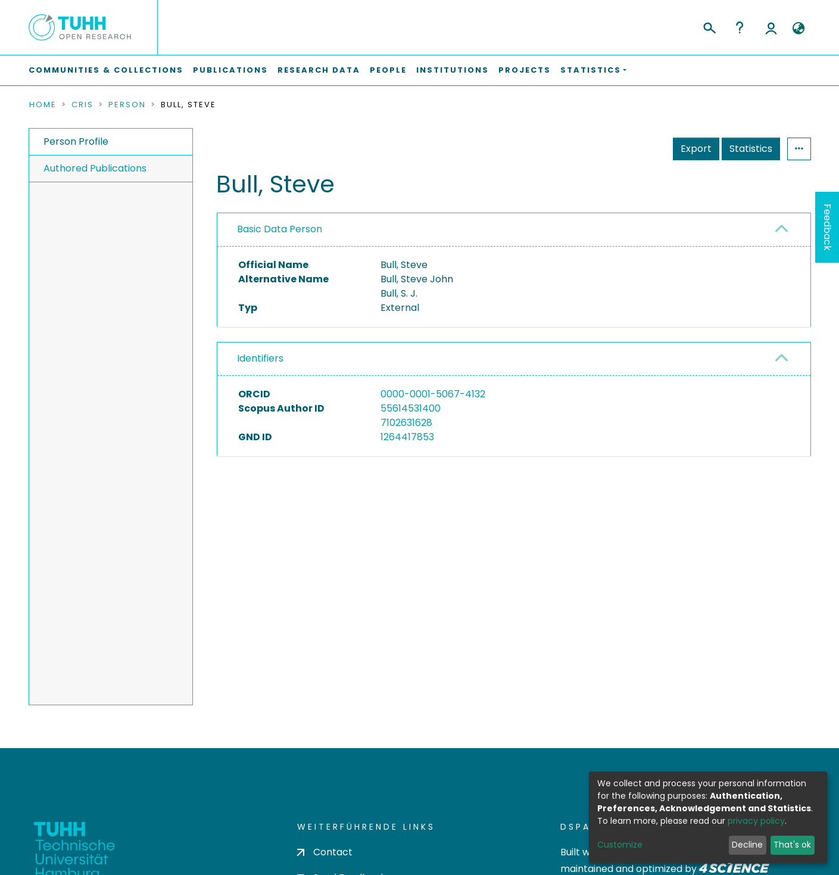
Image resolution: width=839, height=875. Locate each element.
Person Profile (75, 141)
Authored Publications (94, 168)
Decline (747, 845)
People (388, 70)
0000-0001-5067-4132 (432, 394)
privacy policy (756, 821)
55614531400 (410, 408)
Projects (524, 70)
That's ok (792, 845)
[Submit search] (708, 26)
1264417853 (407, 437)
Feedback (827, 227)
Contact (325, 852)
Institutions (452, 70)
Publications (230, 70)
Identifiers (260, 358)
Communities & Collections (106, 70)
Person (127, 104)
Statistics (750, 148)
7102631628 (406, 422)
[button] (798, 28)
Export (696, 148)
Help (739, 27)
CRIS (82, 104)
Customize (619, 845)
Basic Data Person (279, 229)
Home (43, 104)
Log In (771, 27)
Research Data (318, 70)
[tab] (513, 230)
